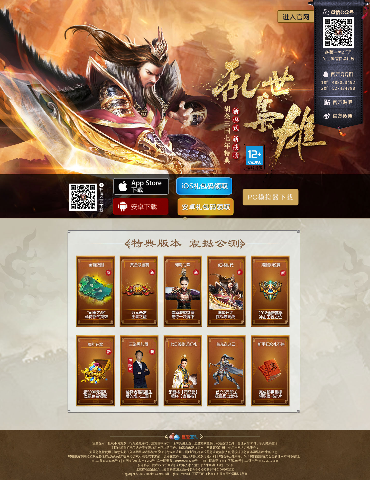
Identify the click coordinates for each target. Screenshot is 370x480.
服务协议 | (144, 465)
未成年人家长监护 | (189, 465)
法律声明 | (209, 465)
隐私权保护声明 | (163, 465)
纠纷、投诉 (225, 465)
